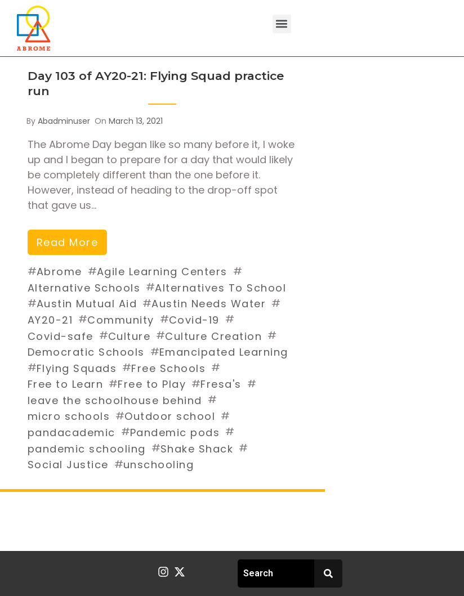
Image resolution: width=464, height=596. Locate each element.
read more (68, 242)
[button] (282, 24)
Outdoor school (169, 416)
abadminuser (64, 121)
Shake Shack (197, 449)
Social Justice (68, 465)
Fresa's (221, 384)
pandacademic (71, 432)
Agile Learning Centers (162, 272)
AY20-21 (50, 320)
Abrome (59, 272)
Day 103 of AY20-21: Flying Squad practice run (156, 83)
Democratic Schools (86, 352)
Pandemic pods (175, 432)
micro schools (69, 416)
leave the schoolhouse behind (115, 400)
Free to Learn (66, 384)
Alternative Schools (84, 288)
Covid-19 (194, 320)
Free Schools (168, 368)
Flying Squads (77, 368)
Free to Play (152, 384)
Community (120, 320)
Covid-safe (60, 336)
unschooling (158, 465)
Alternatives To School (220, 288)
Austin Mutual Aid (87, 304)
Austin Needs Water (208, 304)
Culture (129, 336)
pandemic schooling (87, 449)
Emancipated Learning (223, 352)
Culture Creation (213, 336)
